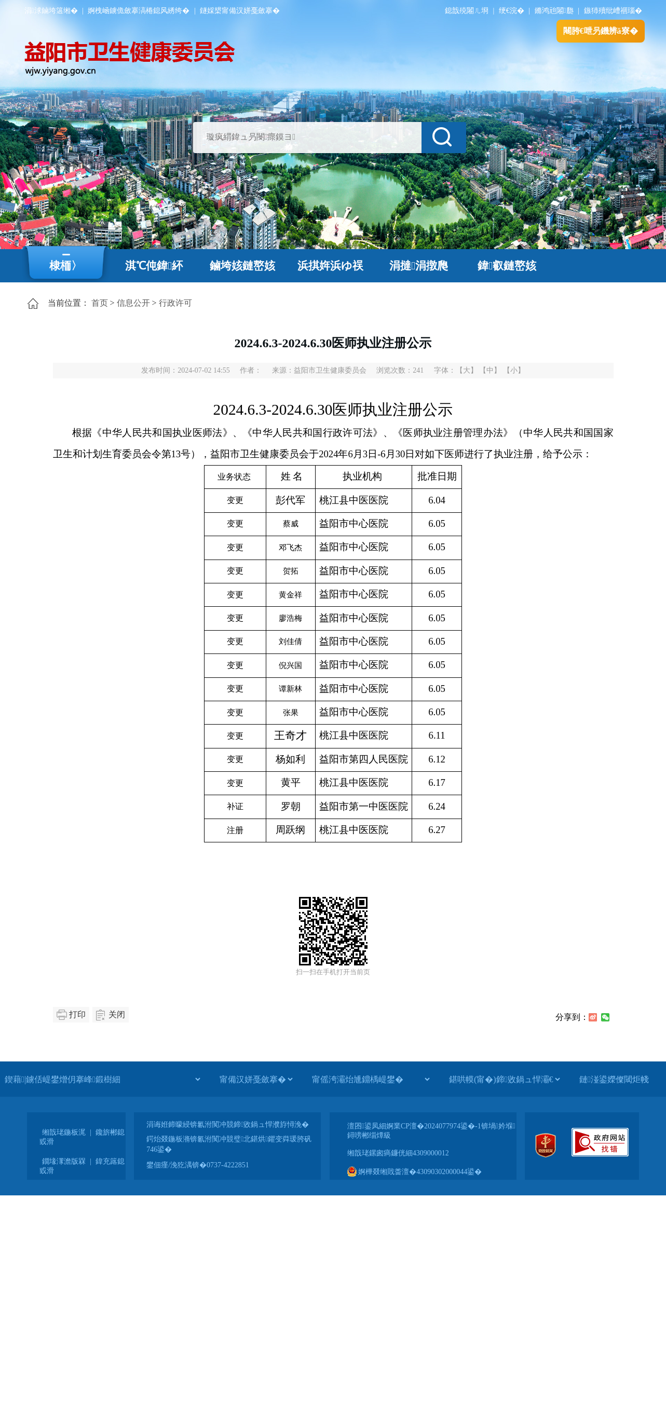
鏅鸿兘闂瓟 (554, 11)
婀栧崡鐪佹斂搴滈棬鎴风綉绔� (138, 11)
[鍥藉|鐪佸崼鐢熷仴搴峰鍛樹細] (102, 1079)
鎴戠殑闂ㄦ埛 (466, 11)
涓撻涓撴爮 (418, 266)
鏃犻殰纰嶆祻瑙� (613, 11)
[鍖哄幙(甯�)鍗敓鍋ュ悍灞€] (504, 1079)
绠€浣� (511, 11)
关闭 (116, 1014)
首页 (99, 302)
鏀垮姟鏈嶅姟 (242, 266)
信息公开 (133, 302)
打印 (77, 1014)
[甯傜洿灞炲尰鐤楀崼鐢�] (370, 1079)
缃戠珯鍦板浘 (64, 1132)
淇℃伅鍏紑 (154, 266)
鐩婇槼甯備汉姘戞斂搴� (240, 11)
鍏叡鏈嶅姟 (507, 266)
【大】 (467, 370)
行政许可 (175, 302)
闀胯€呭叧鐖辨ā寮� (600, 30)
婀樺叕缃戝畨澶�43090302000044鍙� (414, 1172)
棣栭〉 (65, 266)
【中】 (490, 370)
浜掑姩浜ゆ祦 (330, 266)
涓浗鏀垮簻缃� (51, 11)
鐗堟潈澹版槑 (64, 1161)
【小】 (514, 370)
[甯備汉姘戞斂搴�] (256, 1079)
